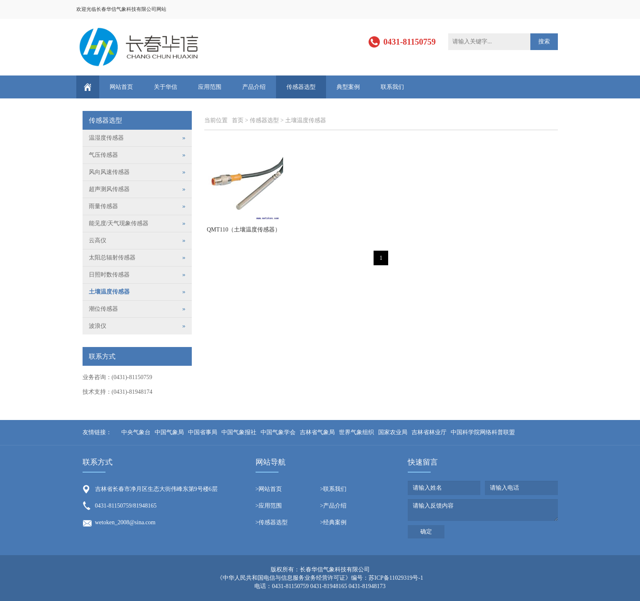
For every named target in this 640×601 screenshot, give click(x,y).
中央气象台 (136, 432)
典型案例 (348, 87)
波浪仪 (97, 326)
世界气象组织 (356, 432)
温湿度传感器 (106, 138)
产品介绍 (254, 87)
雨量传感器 (103, 206)
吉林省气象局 (317, 432)
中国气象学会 (278, 432)
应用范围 (209, 87)
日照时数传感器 (109, 275)
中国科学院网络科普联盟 (483, 432)
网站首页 (121, 87)
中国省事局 (202, 432)
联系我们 (392, 87)
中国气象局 (169, 432)
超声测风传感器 (109, 189)
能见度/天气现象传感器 (119, 223)
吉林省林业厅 (429, 432)
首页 (237, 120)
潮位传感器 (103, 309)
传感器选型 (301, 87)
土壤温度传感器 (305, 120)
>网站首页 (269, 489)
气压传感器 (103, 155)
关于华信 (165, 87)
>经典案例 (333, 522)
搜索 (544, 41)
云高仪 (97, 240)
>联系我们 (333, 489)
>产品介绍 (333, 506)
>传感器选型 (272, 522)
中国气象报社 (238, 432)
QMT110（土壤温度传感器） (244, 229)
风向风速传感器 (109, 172)
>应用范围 (269, 506)
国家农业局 (392, 432)
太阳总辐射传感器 (112, 257)
